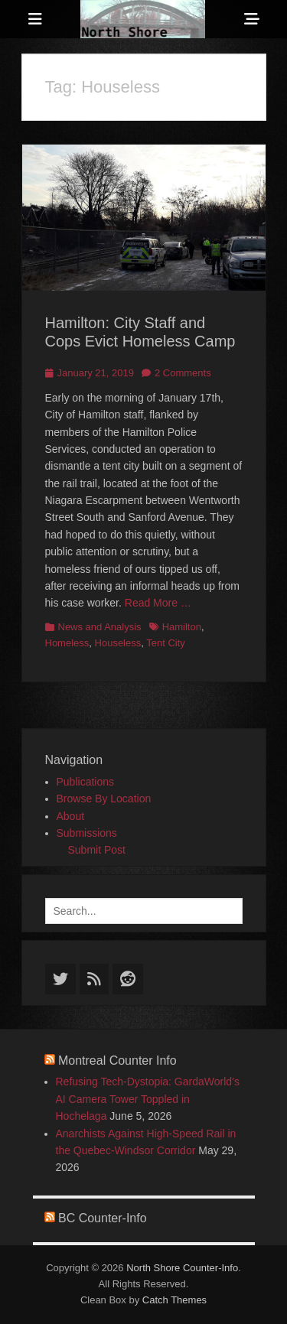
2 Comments (183, 373)
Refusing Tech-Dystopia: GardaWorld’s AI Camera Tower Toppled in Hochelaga (148, 1098)
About (71, 816)
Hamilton (181, 627)
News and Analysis (100, 627)
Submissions (87, 833)
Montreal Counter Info (117, 1060)
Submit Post (97, 850)
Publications (86, 782)
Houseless (118, 643)
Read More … (158, 603)
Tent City (165, 643)
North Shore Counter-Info (182, 1268)
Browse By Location (104, 798)
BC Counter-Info (102, 1218)
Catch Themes (174, 1300)
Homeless (67, 643)
